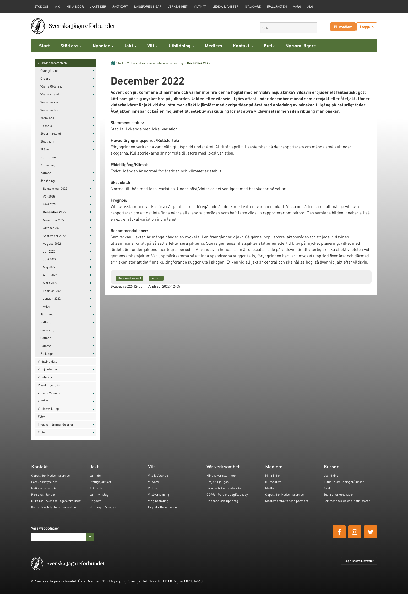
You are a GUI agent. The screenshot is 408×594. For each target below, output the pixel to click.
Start (44, 45)
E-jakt (328, 488)
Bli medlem (343, 26)
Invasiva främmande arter (55, 424)
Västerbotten (49, 110)
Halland (45, 322)
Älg (310, 6)
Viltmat (200, 6)
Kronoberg (47, 165)
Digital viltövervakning (163, 507)
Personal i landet (43, 495)
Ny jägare (253, 6)
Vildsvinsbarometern (52, 63)
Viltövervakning (48, 409)
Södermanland (50, 133)
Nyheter (103, 45)
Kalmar (45, 173)
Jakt (130, 45)
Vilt (152, 45)
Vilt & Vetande (158, 475)
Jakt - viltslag (99, 495)
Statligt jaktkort (100, 482)
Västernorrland (51, 102)
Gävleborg (47, 330)
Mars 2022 (50, 283)
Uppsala (46, 126)
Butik (269, 45)
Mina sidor (75, 6)
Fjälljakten (277, 6)
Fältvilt (42, 416)
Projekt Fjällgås (49, 385)
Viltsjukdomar (47, 369)
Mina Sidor (272, 475)
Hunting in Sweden (103, 507)
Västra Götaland (51, 86)
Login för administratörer (359, 560)
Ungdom (96, 501)
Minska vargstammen (221, 475)
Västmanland (49, 94)
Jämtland (47, 314)
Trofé (41, 432)
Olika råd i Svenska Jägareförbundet (56, 501)
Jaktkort (120, 6)
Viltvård (43, 401)
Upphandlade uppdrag (222, 501)
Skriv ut (156, 278)
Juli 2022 (49, 251)
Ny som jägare (300, 45)
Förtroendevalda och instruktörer (347, 501)
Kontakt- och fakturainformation (53, 507)
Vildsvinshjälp (47, 361)
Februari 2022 (52, 291)
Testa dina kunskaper (338, 495)
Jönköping (47, 181)
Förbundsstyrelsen (44, 482)
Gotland (45, 338)
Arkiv (46, 306)
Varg (297, 6)
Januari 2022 (52, 299)
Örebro (45, 78)
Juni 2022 (49, 259)
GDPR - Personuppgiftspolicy (227, 495)
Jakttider (98, 6)
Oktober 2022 (52, 228)
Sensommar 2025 (55, 188)
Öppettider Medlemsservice (50, 475)
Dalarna (45, 346)
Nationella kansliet (44, 488)
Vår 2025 (49, 196)
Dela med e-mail (129, 278)
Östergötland (49, 71)
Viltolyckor (45, 377)
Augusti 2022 (52, 244)
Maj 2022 (49, 267)
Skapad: (117, 286)
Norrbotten (48, 157)
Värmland (47, 118)
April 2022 (50, 275)
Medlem (213, 45)
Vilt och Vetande (49, 393)
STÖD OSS (41, 6)
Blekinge (46, 354)
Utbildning (181, 45)
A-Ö (57, 6)
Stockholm (47, 141)
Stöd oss (71, 45)
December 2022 (54, 212)
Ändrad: (154, 286)
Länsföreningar (147, 6)
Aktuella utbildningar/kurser (344, 482)
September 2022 (54, 236)
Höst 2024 (49, 204)
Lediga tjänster (225, 6)
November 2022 (53, 220)
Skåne (44, 149)
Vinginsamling (158, 501)
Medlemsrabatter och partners (286, 501)
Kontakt (243, 45)
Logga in (367, 26)
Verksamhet (178, 6)
